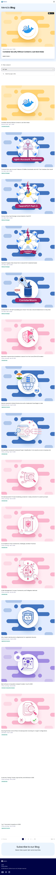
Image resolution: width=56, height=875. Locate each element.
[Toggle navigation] (54, 1)
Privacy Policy (4, 866)
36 (34, 839)
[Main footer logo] (4, 861)
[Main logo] (4, 1)
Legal (2, 864)
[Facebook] (6, 872)
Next (52, 839)
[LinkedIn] (2, 872)
